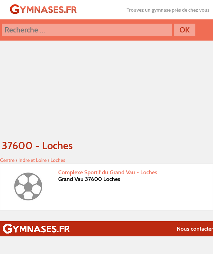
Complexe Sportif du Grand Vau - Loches (107, 172)
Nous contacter (195, 228)
